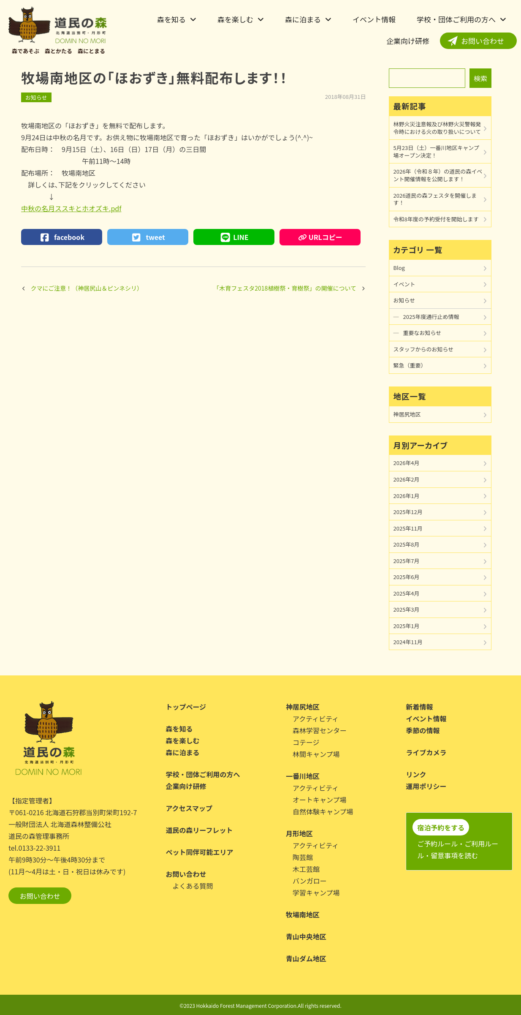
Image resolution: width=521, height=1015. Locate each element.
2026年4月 (406, 463)
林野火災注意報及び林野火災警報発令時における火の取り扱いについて (437, 128)
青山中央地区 (306, 936)
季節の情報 (423, 730)
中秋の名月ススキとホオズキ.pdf (71, 208)
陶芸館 (303, 857)
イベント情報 (374, 19)
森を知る (171, 19)
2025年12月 (408, 512)
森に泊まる (303, 19)
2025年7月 (406, 561)
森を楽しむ (235, 19)
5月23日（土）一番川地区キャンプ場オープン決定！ (436, 151)
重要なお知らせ (422, 333)
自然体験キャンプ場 (323, 811)
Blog (399, 268)
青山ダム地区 (306, 958)
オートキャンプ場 (320, 800)
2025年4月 (406, 593)
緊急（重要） (409, 365)
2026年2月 (406, 479)
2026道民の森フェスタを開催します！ (435, 199)
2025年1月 (406, 626)
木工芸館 (306, 869)
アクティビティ (316, 718)
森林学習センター (320, 730)
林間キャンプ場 (316, 754)
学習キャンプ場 (316, 892)
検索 (480, 78)
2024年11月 (408, 642)
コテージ (306, 742)
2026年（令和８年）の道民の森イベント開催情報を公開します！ (438, 175)
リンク (416, 774)
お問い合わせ (482, 40)
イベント (404, 284)
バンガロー (310, 881)
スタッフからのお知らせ (423, 349)
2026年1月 (406, 496)
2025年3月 (406, 609)
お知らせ (36, 97)
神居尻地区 (407, 414)
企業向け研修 (407, 40)
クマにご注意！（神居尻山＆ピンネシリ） (87, 288)
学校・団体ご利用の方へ (456, 19)
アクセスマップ (189, 808)
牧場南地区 (303, 914)
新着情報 (419, 707)
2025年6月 (406, 577)
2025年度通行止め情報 (431, 317)
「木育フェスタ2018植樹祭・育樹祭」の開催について (284, 288)
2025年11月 (408, 528)
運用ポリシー (426, 786)
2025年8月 (406, 544)
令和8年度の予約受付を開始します (436, 219)
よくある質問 (192, 886)
